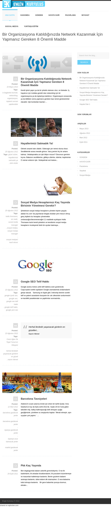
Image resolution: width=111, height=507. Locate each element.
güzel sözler (13, 155)
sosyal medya (12, 228)
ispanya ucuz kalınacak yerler (12, 440)
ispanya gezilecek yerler (11, 431)
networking (13, 96)
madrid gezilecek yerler (11, 449)
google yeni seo (12, 310)
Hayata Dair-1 (85, 104)
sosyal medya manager (13, 232)
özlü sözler (14, 163)
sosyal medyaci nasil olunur (12, 241)
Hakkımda (25, 15)
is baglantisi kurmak (9, 93)
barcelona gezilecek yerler (10, 414)
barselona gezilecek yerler (10, 422)
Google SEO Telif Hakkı (88, 100)
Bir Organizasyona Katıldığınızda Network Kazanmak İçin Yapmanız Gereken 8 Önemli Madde (92, 80)
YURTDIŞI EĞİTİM (31, 26)
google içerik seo (11, 296)
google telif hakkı (11, 307)
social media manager (13, 223)
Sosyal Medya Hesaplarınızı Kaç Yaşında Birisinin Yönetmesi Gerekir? (94, 93)
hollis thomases (12, 216)
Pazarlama (70, 15)
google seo (13, 299)
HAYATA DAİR (54, 15)
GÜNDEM (39, 15)
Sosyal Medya (11, 26)
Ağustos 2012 (85, 133)
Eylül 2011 (84, 142)
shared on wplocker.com (9, 505)
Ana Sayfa (10, 15)
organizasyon (12, 98)
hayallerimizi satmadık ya (13, 159)
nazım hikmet (13, 360)
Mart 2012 (83, 138)
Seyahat (85, 15)
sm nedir (14, 219)
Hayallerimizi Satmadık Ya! (90, 88)
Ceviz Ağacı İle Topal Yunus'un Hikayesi (12, 342)
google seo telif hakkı (12, 302)
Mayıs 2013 (84, 129)
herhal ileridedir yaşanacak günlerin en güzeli (10, 354)
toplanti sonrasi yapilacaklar (12, 102)
